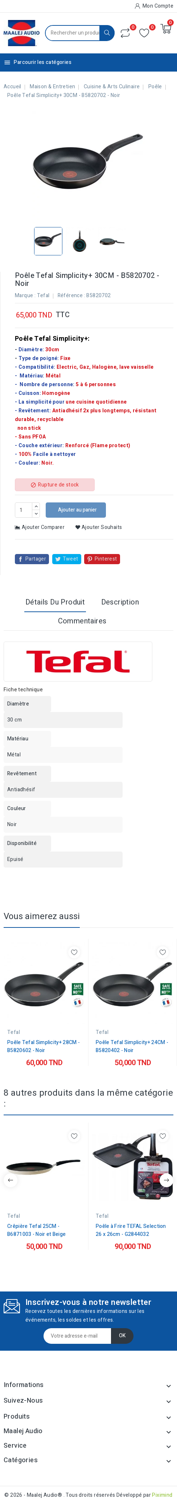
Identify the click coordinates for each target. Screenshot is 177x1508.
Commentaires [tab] (82, 621)
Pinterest (106, 559)
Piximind (162, 1495)
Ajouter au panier (77, 510)
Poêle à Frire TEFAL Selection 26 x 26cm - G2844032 (131, 1230)
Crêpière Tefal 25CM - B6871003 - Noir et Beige (36, 1230)
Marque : (25, 295)
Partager (35, 559)
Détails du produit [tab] (55, 602)
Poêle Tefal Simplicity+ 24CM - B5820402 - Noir (132, 1046)
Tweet (70, 559)
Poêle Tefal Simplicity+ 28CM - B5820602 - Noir (43, 1046)
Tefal (43, 295)
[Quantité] (23, 510)
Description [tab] (120, 602)
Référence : (71, 295)
